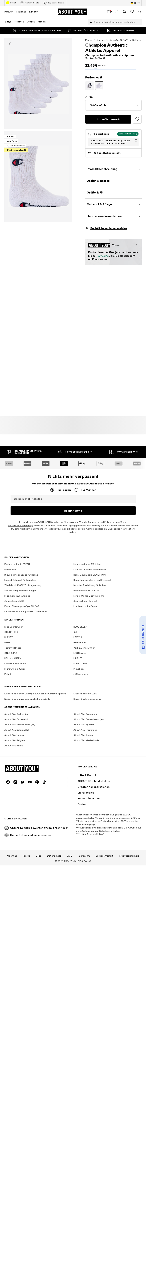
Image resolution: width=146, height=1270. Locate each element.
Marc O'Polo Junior (14, 775)
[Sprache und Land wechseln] (135, 3)
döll (75, 738)
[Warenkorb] (139, 11)
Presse (26, 1002)
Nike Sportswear (13, 733)
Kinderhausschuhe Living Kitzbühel (92, 686)
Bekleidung (138, 40)
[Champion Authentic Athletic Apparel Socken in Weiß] (38, 176)
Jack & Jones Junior (84, 754)
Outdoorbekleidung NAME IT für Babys (25, 718)
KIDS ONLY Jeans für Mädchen (89, 675)
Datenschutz (54, 1002)
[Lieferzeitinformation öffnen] (136, 138)
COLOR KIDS (11, 738)
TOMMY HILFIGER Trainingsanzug (22, 691)
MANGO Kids (80, 770)
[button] (113, 102)
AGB (69, 1002)
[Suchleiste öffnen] (90, 22)
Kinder (33, 11)
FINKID (7, 749)
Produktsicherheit (129, 1002)
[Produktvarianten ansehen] (89, 83)
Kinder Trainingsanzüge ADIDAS (21, 712)
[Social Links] (8, 928)
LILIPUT (77, 764)
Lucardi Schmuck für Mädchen (20, 686)
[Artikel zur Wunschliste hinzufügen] (137, 116)
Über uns (12, 1002)
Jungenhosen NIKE (14, 707)
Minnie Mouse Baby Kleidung (89, 702)
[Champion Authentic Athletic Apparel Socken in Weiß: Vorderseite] (38, 83)
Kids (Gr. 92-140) (119, 40)
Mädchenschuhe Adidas (17, 702)
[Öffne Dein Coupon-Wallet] (109, 11)
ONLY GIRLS (10, 759)
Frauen (8, 11)
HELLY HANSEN (12, 764)
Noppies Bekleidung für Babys (89, 691)
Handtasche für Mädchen (87, 670)
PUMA (7, 780)
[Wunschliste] (132, 11)
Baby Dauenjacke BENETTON (89, 681)
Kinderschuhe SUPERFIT (17, 670)
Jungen (101, 40)
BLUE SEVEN (80, 733)
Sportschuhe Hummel (85, 707)
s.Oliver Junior (81, 780)
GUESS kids (79, 749)
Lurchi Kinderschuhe (15, 770)
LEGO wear (79, 759)
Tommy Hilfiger (12, 754)
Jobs (38, 1002)
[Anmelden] (116, 11)
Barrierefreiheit (104, 1002)
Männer (21, 11)
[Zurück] (9, 43)
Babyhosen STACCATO (86, 697)
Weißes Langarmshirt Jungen (20, 697)
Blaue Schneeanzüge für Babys (21, 681)
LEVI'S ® (77, 743)
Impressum (84, 1002)
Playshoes (79, 775)
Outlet (11, 2)
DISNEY (8, 743)
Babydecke (10, 675)
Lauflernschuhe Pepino (85, 712)
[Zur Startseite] (72, 12)
